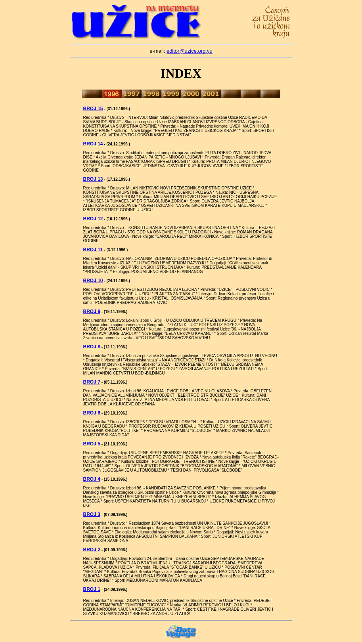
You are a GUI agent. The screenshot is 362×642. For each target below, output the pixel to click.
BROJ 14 (93, 144)
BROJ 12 (93, 219)
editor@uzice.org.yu (190, 51)
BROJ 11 (93, 249)
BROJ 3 (91, 514)
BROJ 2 (91, 549)
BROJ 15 (93, 108)
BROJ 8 (91, 347)
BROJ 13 (93, 179)
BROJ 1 (91, 589)
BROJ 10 (93, 280)
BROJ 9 (91, 311)
